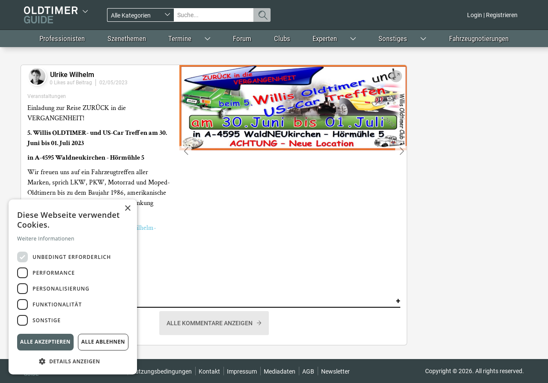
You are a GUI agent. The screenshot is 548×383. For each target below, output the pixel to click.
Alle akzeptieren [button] (45, 341)
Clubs (282, 38)
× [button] (127, 208)
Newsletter (335, 371)
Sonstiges (392, 38)
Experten (325, 38)
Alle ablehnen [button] (103, 341)
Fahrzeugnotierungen (479, 38)
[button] (72, 361)
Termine (179, 38)
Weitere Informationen (45, 238)
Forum (242, 38)
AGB (308, 371)
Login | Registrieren (492, 15)
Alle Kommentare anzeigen (210, 323)
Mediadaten (279, 371)
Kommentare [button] (213, 301)
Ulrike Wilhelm (72, 75)
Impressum (242, 371)
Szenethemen (126, 38)
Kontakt (209, 371)
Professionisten (62, 38)
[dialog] (73, 286)
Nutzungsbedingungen (161, 371)
